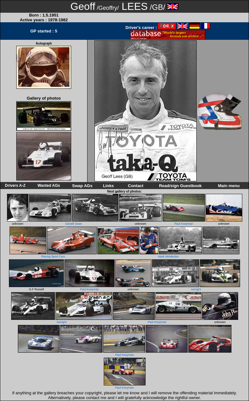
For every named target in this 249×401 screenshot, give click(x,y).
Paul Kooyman (183, 223)
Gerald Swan (73, 223)
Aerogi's (196, 289)
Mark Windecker (168, 256)
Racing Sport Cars (53, 256)
